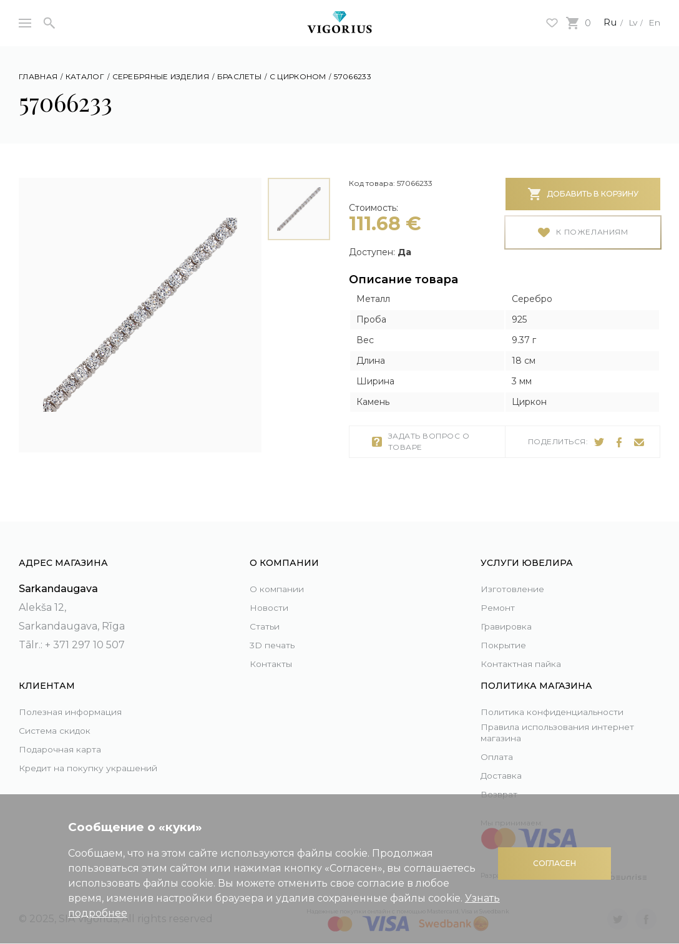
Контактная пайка (527, 650)
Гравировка (511, 612)
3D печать (276, 631)
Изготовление (518, 575)
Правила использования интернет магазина (546, 731)
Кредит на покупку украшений (69, 763)
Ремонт (500, 594)
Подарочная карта (67, 735)
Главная (38, 76)
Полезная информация (80, 698)
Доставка (505, 775)
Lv (628, 22)
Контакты (274, 650)
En (653, 22)
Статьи (267, 612)
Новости (272, 594)
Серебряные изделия (160, 76)
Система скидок (62, 717)
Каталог (85, 76)
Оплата (499, 756)
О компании (283, 575)
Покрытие (507, 631)
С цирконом (298, 76)
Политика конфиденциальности (540, 701)
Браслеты (239, 76)
